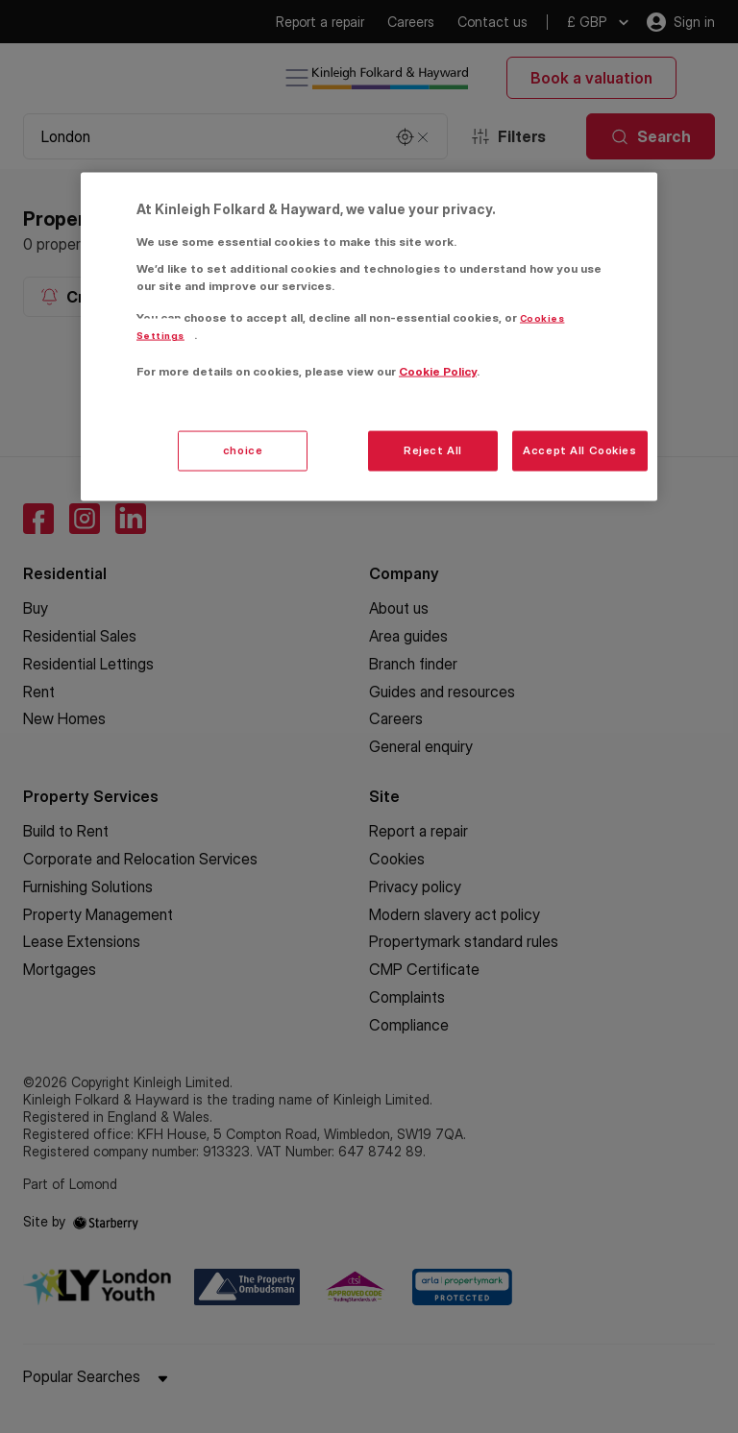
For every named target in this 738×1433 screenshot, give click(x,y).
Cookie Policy (438, 371)
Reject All (433, 449)
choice (242, 449)
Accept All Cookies (579, 449)
